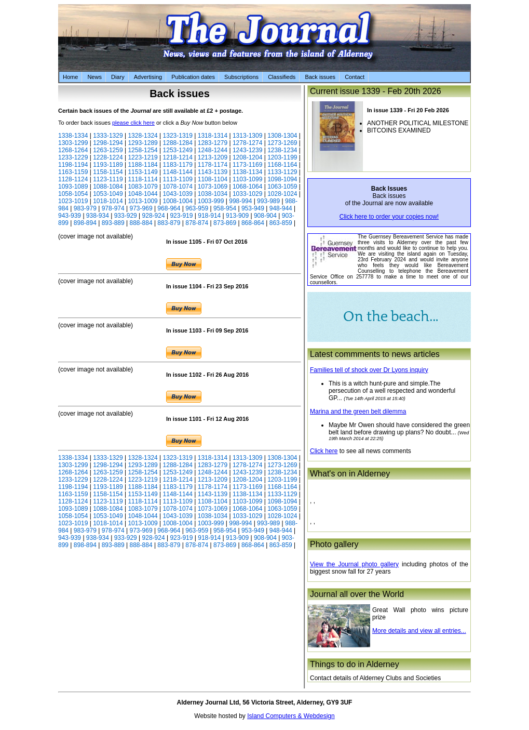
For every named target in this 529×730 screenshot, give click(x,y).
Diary (118, 77)
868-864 (252, 223)
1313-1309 (247, 135)
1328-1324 (142, 135)
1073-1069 (212, 186)
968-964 (168, 208)
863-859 (280, 223)
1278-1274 (247, 143)
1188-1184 (142, 164)
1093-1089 (73, 186)
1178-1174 (212, 164)
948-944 (280, 208)
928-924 (153, 215)
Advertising (148, 77)
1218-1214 (178, 157)
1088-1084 (108, 186)
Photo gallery (334, 544)
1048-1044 (142, 193)
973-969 (141, 208)
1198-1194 (73, 164)
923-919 (181, 215)
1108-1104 (212, 179)
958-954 (224, 208)
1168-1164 (282, 164)
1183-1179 (178, 164)
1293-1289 (142, 143)
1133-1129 (282, 172)
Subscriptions (241, 77)
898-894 (85, 223)
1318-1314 (212, 135)
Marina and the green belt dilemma (358, 411)
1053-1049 (108, 193)
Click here (323, 451)
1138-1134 (247, 172)
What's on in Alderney (350, 473)
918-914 (209, 215)
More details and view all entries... (419, 630)
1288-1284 (178, 143)
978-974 (113, 208)
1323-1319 (178, 135)
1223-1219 (142, 157)
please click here (133, 123)
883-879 (168, 223)
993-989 (268, 201)
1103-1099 (247, 179)
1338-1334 (73, 135)
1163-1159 (73, 172)
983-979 (85, 208)
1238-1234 (282, 150)
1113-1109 (178, 179)
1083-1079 (142, 186)
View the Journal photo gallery (354, 564)
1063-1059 (282, 186)
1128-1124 (73, 179)
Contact (354, 77)
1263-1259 (108, 150)
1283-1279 (212, 143)
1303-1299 (73, 143)
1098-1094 (282, 179)
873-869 (224, 223)
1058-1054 (73, 193)
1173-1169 (247, 164)
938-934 (97, 215)
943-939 (69, 215)
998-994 (240, 201)
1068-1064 (247, 186)
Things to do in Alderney (354, 664)
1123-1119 (108, 179)
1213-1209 (212, 157)
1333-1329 (108, 135)
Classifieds (281, 77)
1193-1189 (108, 164)
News (94, 77)
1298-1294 (108, 143)
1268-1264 (73, 150)
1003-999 (211, 201)
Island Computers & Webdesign (291, 716)
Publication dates (193, 77)
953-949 (252, 208)
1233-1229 (73, 157)
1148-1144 (178, 172)
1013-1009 (142, 201)
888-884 (141, 223)
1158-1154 (108, 172)
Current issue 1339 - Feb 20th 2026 (375, 91)
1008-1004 (178, 201)
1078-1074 (178, 186)
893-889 (113, 223)
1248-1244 (212, 150)
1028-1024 (282, 193)
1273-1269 (282, 143)
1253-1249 (178, 150)
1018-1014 (108, 201)
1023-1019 (73, 201)
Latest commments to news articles (375, 354)
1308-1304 (282, 135)
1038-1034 (212, 193)
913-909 (237, 215)
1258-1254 (142, 150)
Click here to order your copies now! (389, 216)
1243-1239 (247, 150)
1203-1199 (282, 157)
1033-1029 (247, 193)
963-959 (196, 208)
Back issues (320, 77)
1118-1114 (142, 179)
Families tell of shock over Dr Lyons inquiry (369, 370)
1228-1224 (108, 157)
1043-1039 (178, 193)
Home (70, 77)
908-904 (265, 215)
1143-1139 (212, 172)
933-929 (125, 215)
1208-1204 (247, 157)
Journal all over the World (357, 594)
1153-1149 (142, 172)
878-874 (196, 223)
